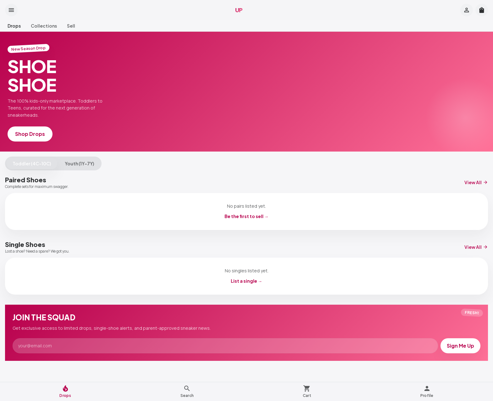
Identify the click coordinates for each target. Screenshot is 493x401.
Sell (71, 26)
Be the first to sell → (246, 216)
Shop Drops (30, 134)
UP (239, 9)
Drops (14, 26)
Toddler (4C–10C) (32, 163)
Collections (44, 26)
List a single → (246, 281)
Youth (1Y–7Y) (79, 163)
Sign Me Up (460, 345)
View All (476, 182)
